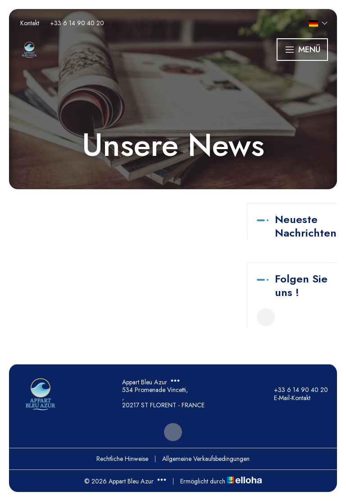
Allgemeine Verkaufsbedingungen (206, 458)
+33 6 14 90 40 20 (296, 390)
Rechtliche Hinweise (122, 458)
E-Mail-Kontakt (287, 398)
